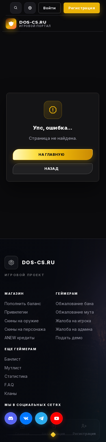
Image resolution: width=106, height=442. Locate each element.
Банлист (13, 359)
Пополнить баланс (23, 303)
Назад (51, 168)
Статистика (16, 376)
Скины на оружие (22, 320)
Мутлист (13, 367)
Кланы (11, 393)
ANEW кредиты (19, 337)
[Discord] (11, 418)
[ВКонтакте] (26, 418)
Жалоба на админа (74, 329)
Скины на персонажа (25, 329)
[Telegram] (41, 418)
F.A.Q (9, 384)
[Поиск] (15, 8)
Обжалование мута (75, 312)
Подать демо (69, 337)
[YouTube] (56, 418)
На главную (51, 154)
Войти (49, 8)
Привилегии (16, 312)
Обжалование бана (75, 303)
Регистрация (81, 8)
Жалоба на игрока (73, 320)
